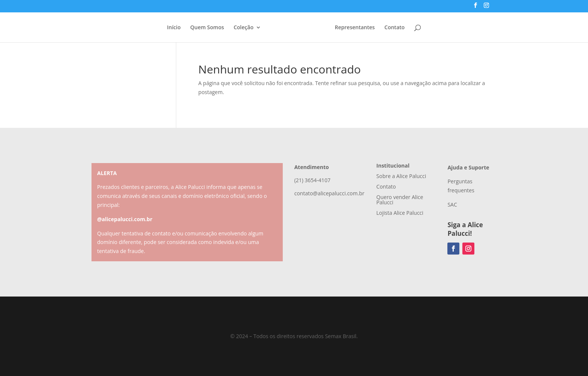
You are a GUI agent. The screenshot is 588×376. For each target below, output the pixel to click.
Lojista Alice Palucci (399, 212)
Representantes (355, 28)
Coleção (244, 28)
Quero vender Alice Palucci (399, 199)
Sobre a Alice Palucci (401, 176)
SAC (452, 204)
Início (173, 28)
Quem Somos (207, 28)
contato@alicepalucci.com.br (329, 193)
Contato (394, 28)
